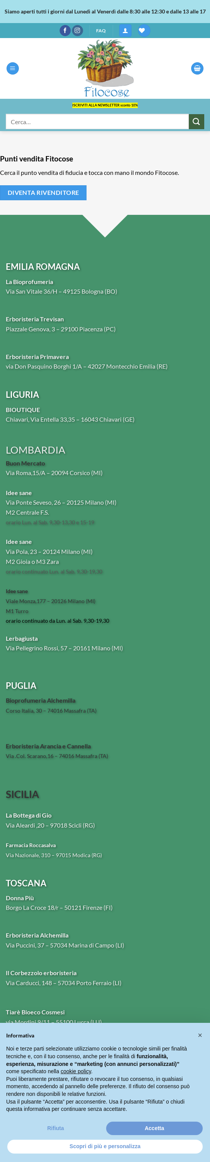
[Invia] (196, 121)
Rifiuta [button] (55, 1128)
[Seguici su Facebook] (65, 31)
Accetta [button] (154, 1128)
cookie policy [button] (76, 1071)
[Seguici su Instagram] (77, 31)
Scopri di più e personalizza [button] (105, 1146)
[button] (125, 30)
